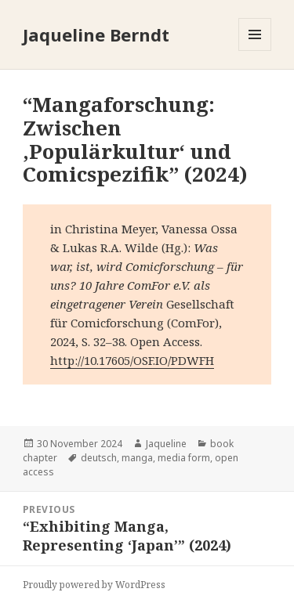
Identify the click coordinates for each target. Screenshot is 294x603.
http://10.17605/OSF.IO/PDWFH (132, 360)
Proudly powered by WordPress (94, 584)
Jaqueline (166, 443)
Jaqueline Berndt (96, 34)
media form (184, 457)
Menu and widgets (255, 50)
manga (137, 457)
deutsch (99, 457)
